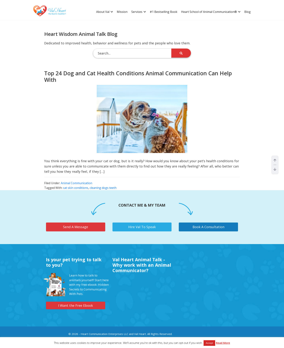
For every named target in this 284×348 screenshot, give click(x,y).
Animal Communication (76, 183)
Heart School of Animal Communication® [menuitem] (209, 12)
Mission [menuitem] (122, 12)
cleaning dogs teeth (103, 188)
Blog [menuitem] (247, 12)
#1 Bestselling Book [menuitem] (163, 12)
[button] (111, 12)
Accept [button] (209, 343)
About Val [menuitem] (102, 12)
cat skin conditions (75, 188)
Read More (223, 343)
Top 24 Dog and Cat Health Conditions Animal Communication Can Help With (138, 76)
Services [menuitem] (136, 12)
